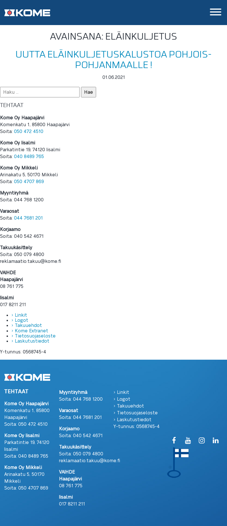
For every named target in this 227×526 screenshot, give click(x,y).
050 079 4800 (88, 453)
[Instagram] (201, 440)
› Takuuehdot (26, 325)
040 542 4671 (88, 435)
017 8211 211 (72, 503)
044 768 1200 (88, 399)
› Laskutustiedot (30, 340)
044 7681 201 (28, 217)
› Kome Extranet (29, 330)
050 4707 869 (29, 181)
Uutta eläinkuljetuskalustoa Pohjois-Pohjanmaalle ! (113, 59)
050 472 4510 (28, 131)
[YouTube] (188, 440)
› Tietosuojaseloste (33, 335)
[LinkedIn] (215, 440)
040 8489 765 (29, 156)
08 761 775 (70, 485)
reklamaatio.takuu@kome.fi (89, 460)
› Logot (19, 320)
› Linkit (19, 315)
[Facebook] (174, 440)
